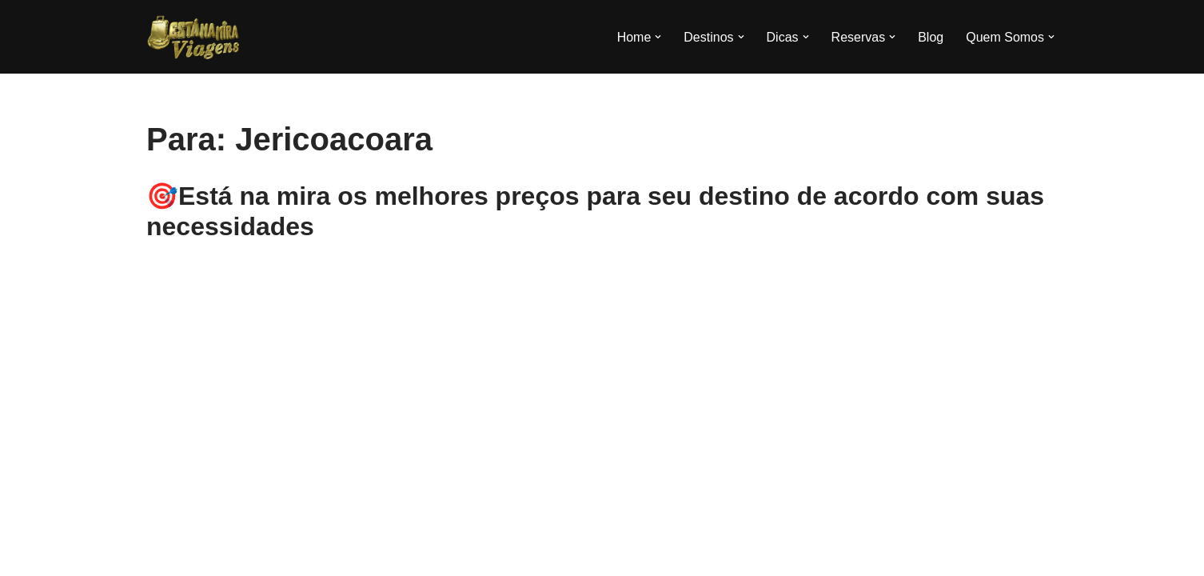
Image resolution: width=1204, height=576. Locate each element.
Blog (930, 37)
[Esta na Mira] (194, 36)
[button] (658, 37)
